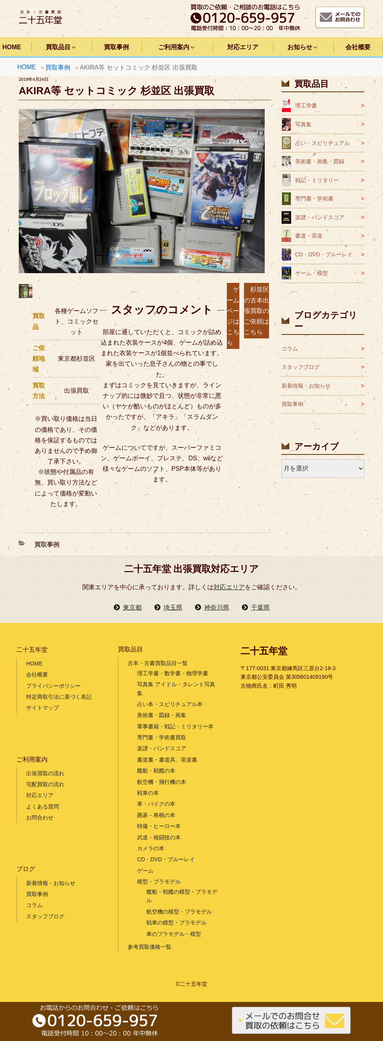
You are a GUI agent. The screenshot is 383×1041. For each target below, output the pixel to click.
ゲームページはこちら (233, 316)
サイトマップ (42, 708)
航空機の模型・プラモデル (179, 912)
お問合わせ (39, 817)
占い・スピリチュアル (322, 143)
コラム (289, 348)
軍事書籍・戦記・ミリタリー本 (175, 726)
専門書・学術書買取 (161, 737)
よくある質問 (42, 806)
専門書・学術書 (314, 198)
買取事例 (116, 47)
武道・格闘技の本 (159, 837)
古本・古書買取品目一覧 (158, 663)
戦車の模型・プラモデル (176, 922)
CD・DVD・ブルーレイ (324, 254)
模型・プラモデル (159, 881)
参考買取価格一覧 (149, 947)
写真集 (303, 124)
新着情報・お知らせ (306, 386)
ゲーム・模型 (311, 273)
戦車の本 (148, 793)
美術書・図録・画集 (161, 715)
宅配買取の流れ (45, 784)
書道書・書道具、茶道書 (167, 760)
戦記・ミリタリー (317, 180)
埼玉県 (173, 607)
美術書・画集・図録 (319, 161)
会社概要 (358, 47)
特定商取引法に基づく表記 (59, 697)
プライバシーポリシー (53, 686)
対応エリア (242, 47)
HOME (26, 67)
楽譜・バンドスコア (319, 217)
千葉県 (260, 607)
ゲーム (145, 871)
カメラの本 (150, 848)
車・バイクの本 (156, 804)
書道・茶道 (308, 236)
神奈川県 (216, 607)
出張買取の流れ (45, 773)
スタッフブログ (300, 367)
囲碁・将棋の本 (156, 815)
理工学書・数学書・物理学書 (172, 673)
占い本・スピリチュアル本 (170, 704)
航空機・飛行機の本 (161, 782)
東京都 (132, 607)
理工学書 (306, 105)
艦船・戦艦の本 (156, 770)
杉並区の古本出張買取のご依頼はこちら (256, 310)
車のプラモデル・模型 (173, 934)
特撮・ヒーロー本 (159, 826)
